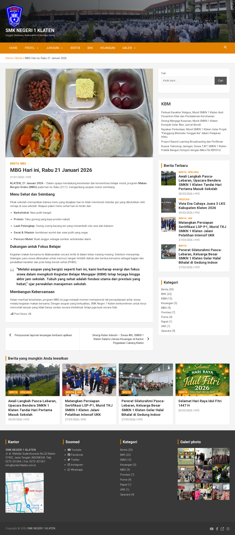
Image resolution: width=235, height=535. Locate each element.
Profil (32, 48)
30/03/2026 (186, 193)
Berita (75, 48)
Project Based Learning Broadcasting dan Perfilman (192, 141)
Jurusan (54, 48)
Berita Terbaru (176, 165)
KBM (164, 298)
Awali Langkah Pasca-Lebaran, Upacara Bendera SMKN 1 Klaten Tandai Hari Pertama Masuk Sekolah (200, 182)
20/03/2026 (185, 410)
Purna (164, 317)
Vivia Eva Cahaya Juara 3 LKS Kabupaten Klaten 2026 (202, 205)
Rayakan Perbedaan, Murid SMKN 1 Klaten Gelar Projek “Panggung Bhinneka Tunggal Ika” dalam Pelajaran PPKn (194, 133)
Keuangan (107, 48)
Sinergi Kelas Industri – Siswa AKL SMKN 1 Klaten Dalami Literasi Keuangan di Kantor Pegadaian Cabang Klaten (118, 339)
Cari (163, 73)
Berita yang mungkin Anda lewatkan (38, 358)
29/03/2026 (186, 212)
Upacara (193, 172)
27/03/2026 (186, 239)
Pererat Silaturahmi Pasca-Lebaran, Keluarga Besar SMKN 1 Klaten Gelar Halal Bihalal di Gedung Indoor (200, 256)
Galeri (129, 48)
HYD (28, 177)
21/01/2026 (17, 177)
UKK (190, 218)
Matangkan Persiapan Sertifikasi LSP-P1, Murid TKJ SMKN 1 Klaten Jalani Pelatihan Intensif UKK (202, 228)
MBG (23, 163)
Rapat (164, 321)
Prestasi (184, 199)
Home (13, 48)
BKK (90, 48)
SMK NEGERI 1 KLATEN (30, 30)
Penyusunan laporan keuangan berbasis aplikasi (43, 335)
